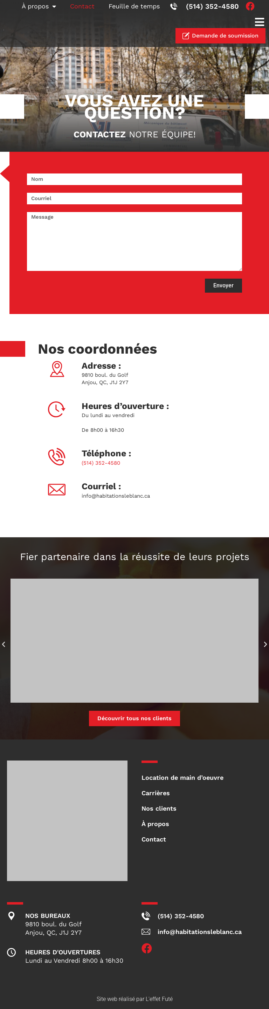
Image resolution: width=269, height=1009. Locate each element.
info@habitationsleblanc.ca (116, 496)
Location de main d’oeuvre (182, 777)
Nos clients (159, 808)
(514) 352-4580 (101, 463)
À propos (39, 6)
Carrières (156, 793)
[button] (259, 22)
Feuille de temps (134, 6)
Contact (82, 6)
